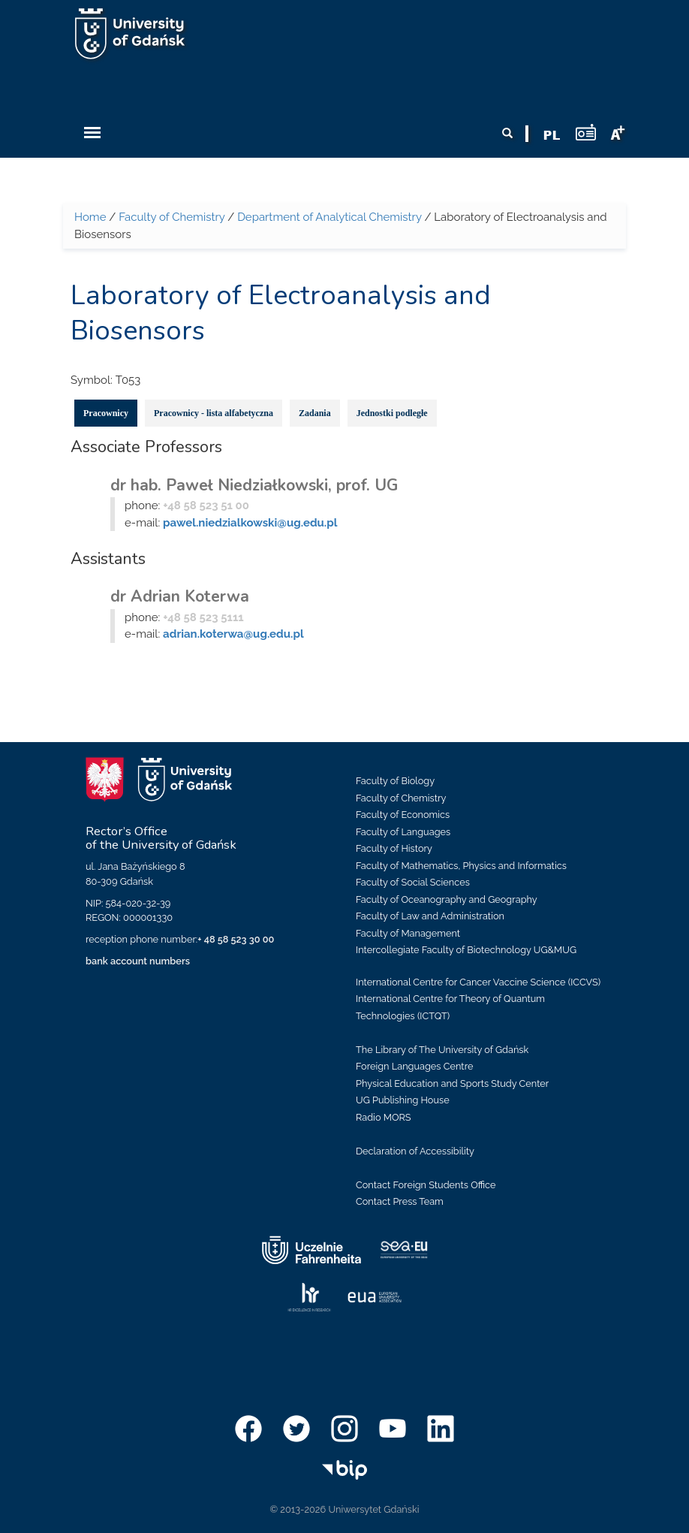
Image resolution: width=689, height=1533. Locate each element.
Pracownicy (105, 413)
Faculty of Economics (403, 814)
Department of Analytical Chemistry (329, 217)
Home (90, 217)
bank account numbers (138, 961)
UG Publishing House (403, 1100)
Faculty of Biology (395, 780)
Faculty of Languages (403, 831)
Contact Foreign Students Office (426, 1184)
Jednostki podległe (392, 413)
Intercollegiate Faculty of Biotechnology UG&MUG (466, 949)
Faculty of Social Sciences (413, 882)
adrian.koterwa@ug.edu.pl (233, 634)
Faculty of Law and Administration (430, 916)
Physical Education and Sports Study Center (452, 1083)
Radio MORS (383, 1117)
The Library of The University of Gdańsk (442, 1049)
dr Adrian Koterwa (179, 596)
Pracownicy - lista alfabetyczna (213, 413)
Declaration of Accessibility (415, 1151)
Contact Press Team (400, 1201)
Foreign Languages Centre (414, 1066)
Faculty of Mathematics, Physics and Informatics (461, 865)
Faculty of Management (408, 933)
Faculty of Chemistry (171, 217)
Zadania (315, 413)
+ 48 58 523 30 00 (235, 939)
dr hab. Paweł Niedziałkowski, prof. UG (254, 485)
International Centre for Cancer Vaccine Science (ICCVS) (478, 982)
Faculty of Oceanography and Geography (446, 899)
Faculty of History (394, 848)
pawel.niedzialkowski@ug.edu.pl (250, 523)
